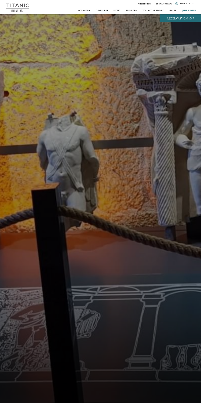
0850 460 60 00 (186, 3)
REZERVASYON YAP (180, 18)
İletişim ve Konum (163, 4)
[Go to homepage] (17, 7)
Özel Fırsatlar (144, 4)
